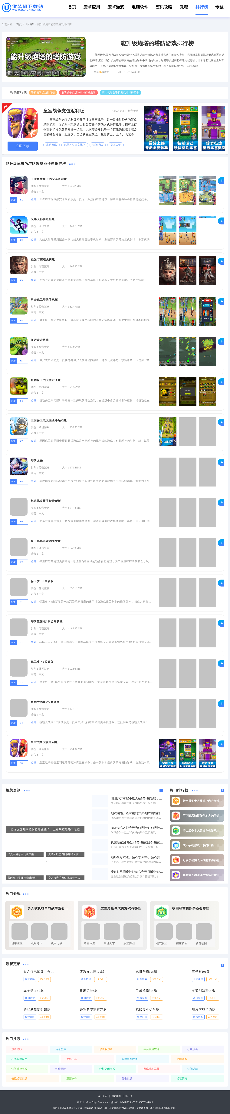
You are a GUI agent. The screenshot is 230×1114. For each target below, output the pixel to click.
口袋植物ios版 (146, 990)
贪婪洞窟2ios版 (203, 990)
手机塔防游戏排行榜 (43, 92)
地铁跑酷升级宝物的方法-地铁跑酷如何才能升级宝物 (137, 813)
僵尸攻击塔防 (40, 340)
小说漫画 (192, 1049)
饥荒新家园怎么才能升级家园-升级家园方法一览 (137, 842)
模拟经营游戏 (19, 1078)
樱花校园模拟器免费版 (170, 943)
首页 (72, 7)
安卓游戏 (116, 7)
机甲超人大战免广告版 (45, 943)
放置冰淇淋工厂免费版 (98, 943)
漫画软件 (71, 1078)
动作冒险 (60, 1068)
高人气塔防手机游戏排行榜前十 (120, 92)
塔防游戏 (51, 144)
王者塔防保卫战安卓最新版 (49, 179)
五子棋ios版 (201, 971)
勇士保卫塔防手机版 (44, 299)
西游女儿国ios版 (92, 971)
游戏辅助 (16, 1049)
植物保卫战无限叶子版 (46, 380)
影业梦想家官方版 (93, 1009)
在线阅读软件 (19, 1059)
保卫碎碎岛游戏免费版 (46, 541)
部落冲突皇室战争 (74, 144)
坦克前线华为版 (204, 1009)
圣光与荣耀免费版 (43, 259)
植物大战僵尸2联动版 (45, 702)
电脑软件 (140, 7)
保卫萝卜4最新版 (42, 581)
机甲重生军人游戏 (23, 943)
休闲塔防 (97, 144)
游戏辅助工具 (151, 1068)
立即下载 (22, 146)
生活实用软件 (151, 1049)
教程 (184, 7)
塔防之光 (37, 460)
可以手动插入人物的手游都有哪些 (202, 860)
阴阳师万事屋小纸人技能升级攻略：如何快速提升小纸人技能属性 (137, 798)
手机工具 (71, 1059)
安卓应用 (92, 7)
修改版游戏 (106, 1049)
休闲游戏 (192, 1068)
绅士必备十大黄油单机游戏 (200, 830)
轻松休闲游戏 (107, 1068)
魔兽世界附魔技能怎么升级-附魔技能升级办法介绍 (137, 871)
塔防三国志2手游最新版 (47, 621)
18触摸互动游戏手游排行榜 (200, 875)
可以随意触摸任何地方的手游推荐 (202, 815)
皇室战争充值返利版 (63, 110)
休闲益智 (182, 1059)
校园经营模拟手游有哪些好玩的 (193, 908)
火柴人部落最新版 (43, 219)
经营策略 (182, 1078)
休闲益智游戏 (19, 1068)
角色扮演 (60, 1049)
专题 (219, 7)
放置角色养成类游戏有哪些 (120, 908)
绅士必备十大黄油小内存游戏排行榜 (202, 801)
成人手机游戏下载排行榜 (198, 845)
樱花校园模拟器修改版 (190, 943)
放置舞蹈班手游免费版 (137, 943)
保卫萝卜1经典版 (42, 661)
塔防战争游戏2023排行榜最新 (78, 92)
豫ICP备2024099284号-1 (141, 1102)
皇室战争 (115, 144)
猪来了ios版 (89, 990)
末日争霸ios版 (146, 971)
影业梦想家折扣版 (37, 1009)
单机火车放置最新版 (116, 943)
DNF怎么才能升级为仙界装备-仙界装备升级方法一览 (137, 827)
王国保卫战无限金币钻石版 (49, 420)
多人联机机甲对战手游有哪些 (49, 908)
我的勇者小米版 (147, 1009)
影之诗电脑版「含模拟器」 (40, 971)
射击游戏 (127, 1078)
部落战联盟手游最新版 (46, 500)
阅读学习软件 (129, 1059)
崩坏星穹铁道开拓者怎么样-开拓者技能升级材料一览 (137, 857)
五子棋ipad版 (34, 990)
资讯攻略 (164, 7)
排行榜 (202, 7)
